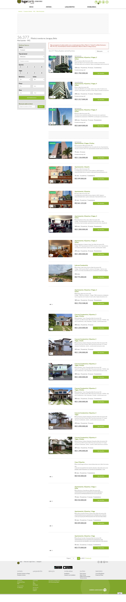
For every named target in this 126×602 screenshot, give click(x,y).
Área (20, 90)
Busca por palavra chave (26, 104)
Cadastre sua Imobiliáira (69, 575)
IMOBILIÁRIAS (68, 571)
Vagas (20, 70)
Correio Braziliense (100, 573)
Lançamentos (70, 7)
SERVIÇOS (51, 571)
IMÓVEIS (19, 571)
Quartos (21, 64)
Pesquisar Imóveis (21, 575)
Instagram (39, 561)
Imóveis (49, 7)
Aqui (18, 583)
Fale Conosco (83, 573)
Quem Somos (83, 575)
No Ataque (35, 585)
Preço (20, 83)
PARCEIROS (99, 571)
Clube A (34, 590)
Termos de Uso (83, 578)
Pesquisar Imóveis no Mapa (23, 573)
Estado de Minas (99, 575)
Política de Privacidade (85, 576)
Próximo (88, 558)
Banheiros (22, 76)
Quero (21, 47)
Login (21, 561)
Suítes (34, 76)
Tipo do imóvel (23, 54)
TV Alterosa (20, 587)
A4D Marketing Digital (54, 582)
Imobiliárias (92, 7)
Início (31, 7)
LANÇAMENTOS (37, 571)
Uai (33, 582)
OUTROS (82, 571)
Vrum (34, 583)
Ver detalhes (101, 73)
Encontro (35, 589)
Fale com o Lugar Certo (29, 561)
